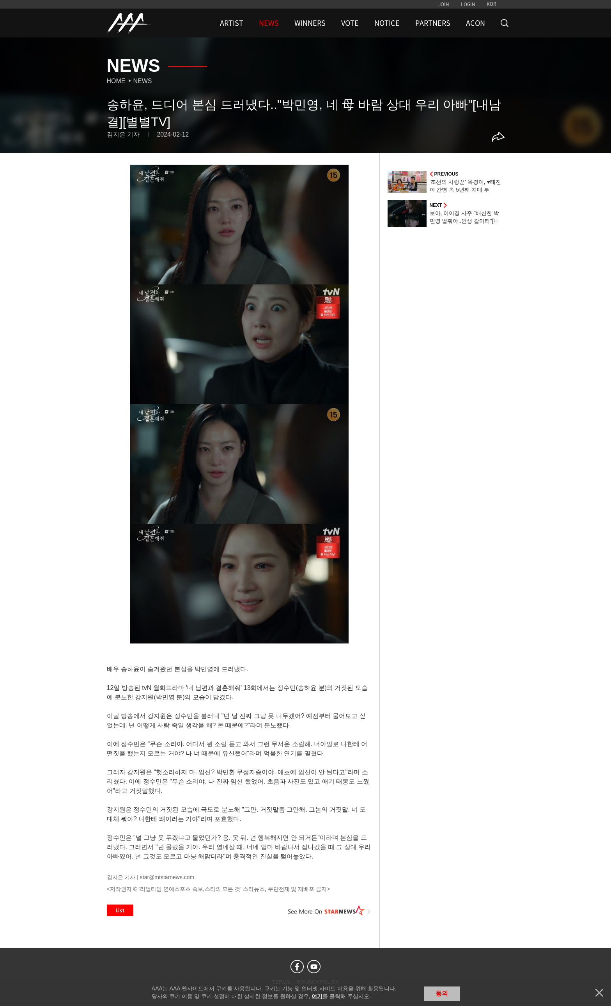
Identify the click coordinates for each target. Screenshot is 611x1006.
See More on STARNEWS (329, 910)
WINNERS (310, 23)
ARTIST (231, 23)
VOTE (350, 23)
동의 (442, 993)
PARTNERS (432, 23)
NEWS (269, 23)
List (120, 910)
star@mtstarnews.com (167, 877)
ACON (475, 23)
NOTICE (387, 23)
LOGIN (468, 4)
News (142, 81)
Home (116, 81)
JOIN (443, 4)
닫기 (599, 993)
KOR (491, 4)
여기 (317, 996)
